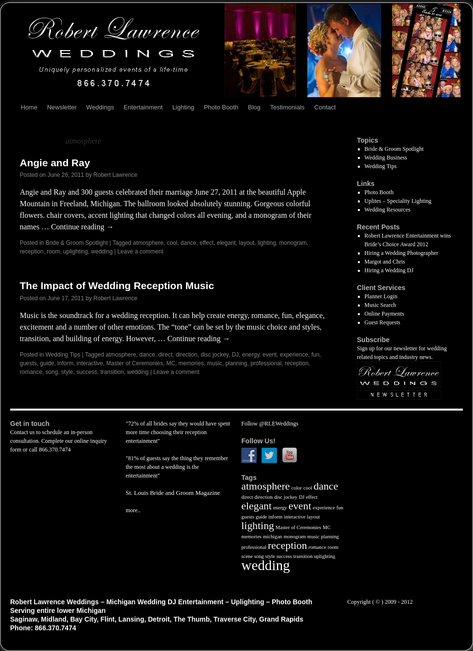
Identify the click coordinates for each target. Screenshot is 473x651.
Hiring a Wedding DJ (389, 270)
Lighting (183, 107)
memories (191, 363)
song (51, 372)
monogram (292, 242)
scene (247, 556)
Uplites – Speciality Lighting (398, 201)
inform (65, 363)
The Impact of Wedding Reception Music (117, 285)
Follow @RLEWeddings (269, 423)
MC (170, 363)
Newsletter (62, 107)
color (296, 488)
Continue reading (82, 227)
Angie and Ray (55, 162)
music (214, 363)
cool (172, 242)
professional (266, 363)
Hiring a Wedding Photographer (401, 253)
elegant (226, 242)
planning (236, 363)
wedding (102, 251)
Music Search (380, 305)
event (269, 354)
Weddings (100, 107)
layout (246, 242)
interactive (90, 363)
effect (206, 242)
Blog (254, 107)
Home (29, 107)
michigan (272, 536)
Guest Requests (382, 322)
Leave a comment (140, 251)
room (53, 251)
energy (250, 354)
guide (47, 363)
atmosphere (148, 242)
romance (31, 372)
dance (189, 242)
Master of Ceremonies (134, 363)
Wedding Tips (62, 354)
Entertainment (143, 107)
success (86, 372)
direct (165, 354)
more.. (133, 510)
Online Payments (384, 313)
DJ (235, 354)
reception (31, 251)
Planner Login (381, 296)
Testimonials (287, 107)
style (67, 372)
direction (186, 354)
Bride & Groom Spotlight (76, 242)
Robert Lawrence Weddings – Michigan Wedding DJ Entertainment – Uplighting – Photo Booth (161, 602)
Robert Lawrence (115, 175)
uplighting (75, 251)
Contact (325, 107)
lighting (267, 242)
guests (28, 363)
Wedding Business (386, 157)
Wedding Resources (387, 209)
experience (294, 354)
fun (315, 354)
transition (112, 372)
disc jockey (215, 354)
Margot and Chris (385, 261)
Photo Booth (221, 107)
